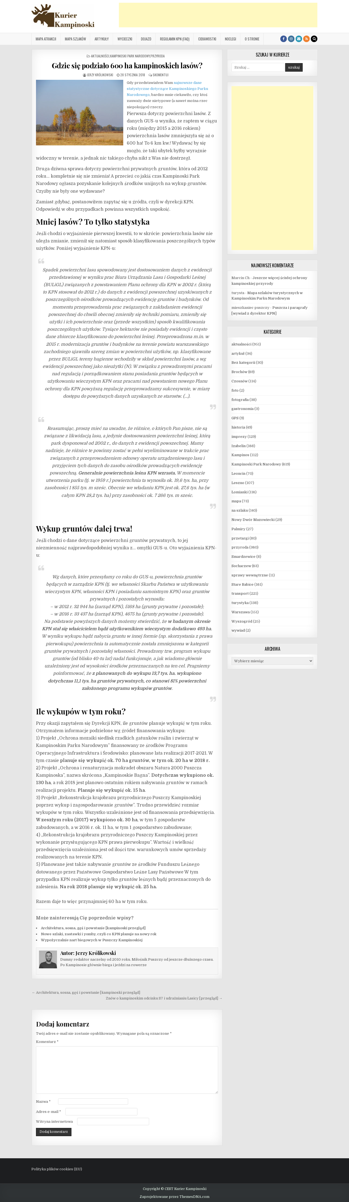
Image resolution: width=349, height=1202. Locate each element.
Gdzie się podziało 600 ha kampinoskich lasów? (127, 65)
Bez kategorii (243, 362)
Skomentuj (161, 74)
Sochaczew (241, 566)
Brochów (239, 372)
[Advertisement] (218, 15)
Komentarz (47, 1042)
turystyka (240, 603)
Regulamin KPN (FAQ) (174, 39)
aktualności (100, 56)
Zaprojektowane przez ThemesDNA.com (174, 1197)
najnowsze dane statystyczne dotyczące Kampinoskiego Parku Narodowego (167, 89)
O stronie (252, 39)
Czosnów (239, 381)
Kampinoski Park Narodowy (130, 56)
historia (238, 427)
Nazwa (43, 1102)
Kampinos (240, 455)
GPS (235, 418)
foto (235, 390)
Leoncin (238, 473)
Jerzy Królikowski (100, 74)
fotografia (240, 400)
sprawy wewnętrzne (249, 575)
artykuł (238, 353)
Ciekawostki (207, 39)
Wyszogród (241, 621)
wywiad (238, 630)
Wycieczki (125, 39)
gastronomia (242, 409)
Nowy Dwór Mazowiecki (253, 520)
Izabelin (238, 446)
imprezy (239, 437)
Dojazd (146, 39)
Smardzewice (243, 557)
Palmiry (238, 529)
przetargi (240, 538)
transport (240, 593)
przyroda (158, 56)
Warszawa (240, 612)
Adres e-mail (48, 1112)
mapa (236, 501)
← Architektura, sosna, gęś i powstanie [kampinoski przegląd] (86, 992)
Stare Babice (242, 584)
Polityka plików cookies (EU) (56, 1169)
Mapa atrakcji (46, 39)
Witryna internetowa (54, 1121)
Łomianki (239, 492)
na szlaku (239, 510)
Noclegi (230, 39)
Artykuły (102, 39)
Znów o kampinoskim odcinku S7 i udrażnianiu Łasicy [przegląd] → (164, 998)
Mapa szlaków (75, 39)
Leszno (237, 483)
